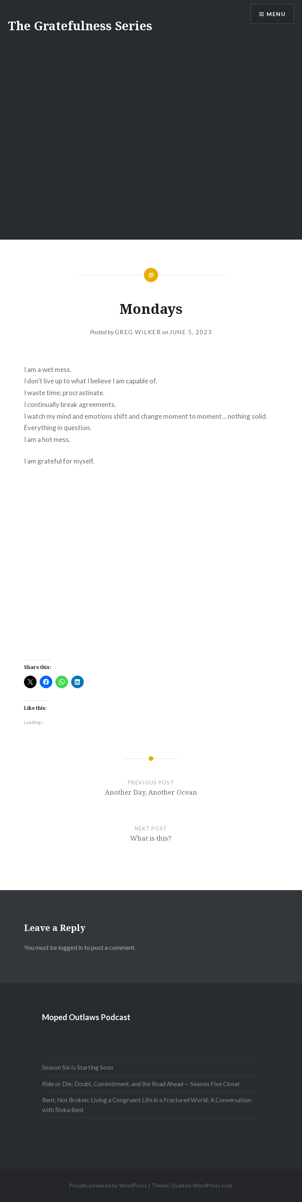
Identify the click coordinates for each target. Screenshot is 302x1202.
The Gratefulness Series (80, 26)
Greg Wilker (138, 331)
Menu (276, 14)
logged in (70, 947)
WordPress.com (212, 1185)
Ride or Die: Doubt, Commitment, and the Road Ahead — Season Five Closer (141, 1083)
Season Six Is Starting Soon (77, 1067)
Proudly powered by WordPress (108, 1185)
